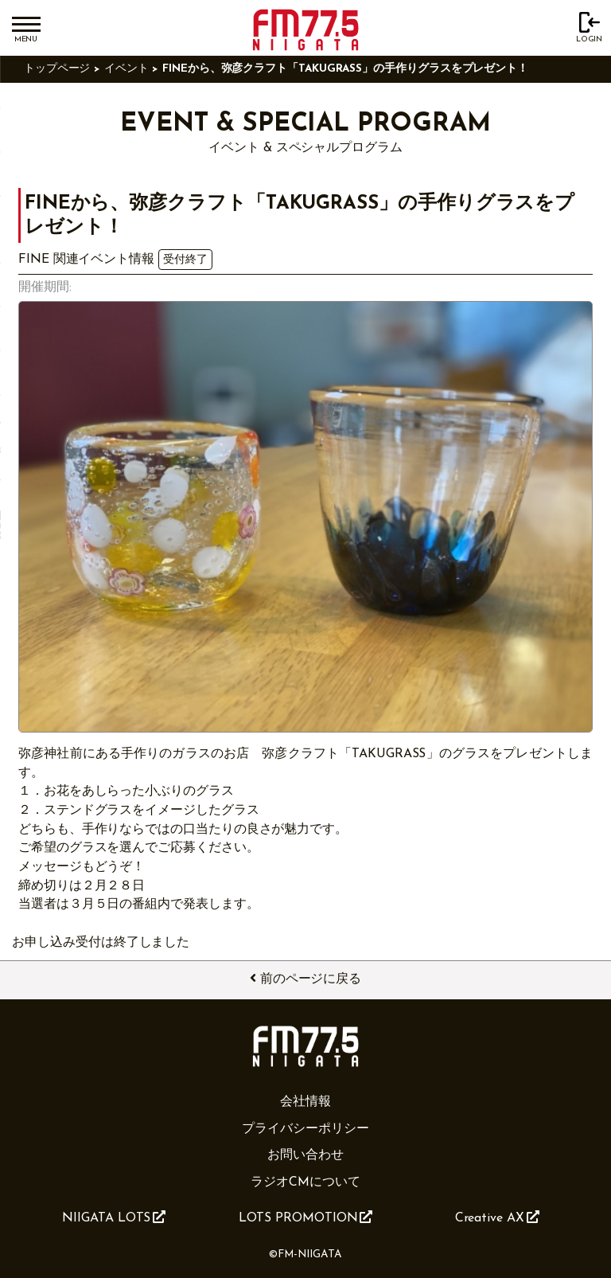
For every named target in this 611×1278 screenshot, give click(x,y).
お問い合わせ (305, 1155)
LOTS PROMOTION (306, 1217)
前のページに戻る (305, 978)
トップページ (57, 69)
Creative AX (497, 1217)
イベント (126, 69)
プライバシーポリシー (305, 1129)
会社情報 (305, 1102)
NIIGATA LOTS (113, 1217)
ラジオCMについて (305, 1182)
